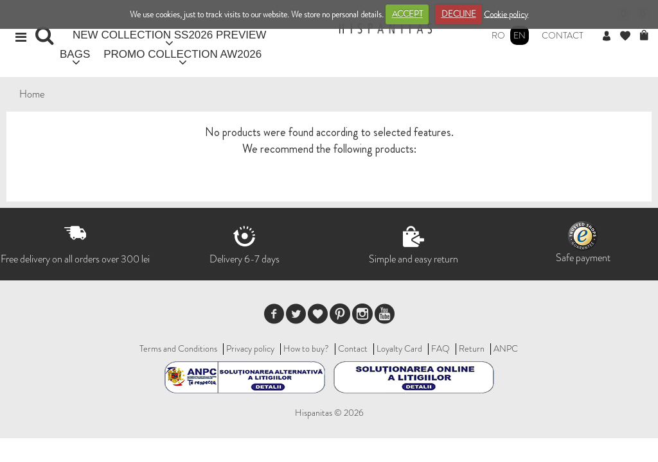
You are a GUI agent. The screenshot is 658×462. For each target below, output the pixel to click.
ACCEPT (407, 14)
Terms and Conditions (178, 348)
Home (31, 94)
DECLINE (458, 14)
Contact (562, 35)
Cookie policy (506, 14)
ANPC (506, 348)
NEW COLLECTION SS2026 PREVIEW (169, 35)
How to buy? (306, 348)
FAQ (440, 348)
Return (472, 348)
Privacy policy (250, 348)
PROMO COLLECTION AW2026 (182, 54)
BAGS (75, 54)
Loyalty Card (399, 348)
